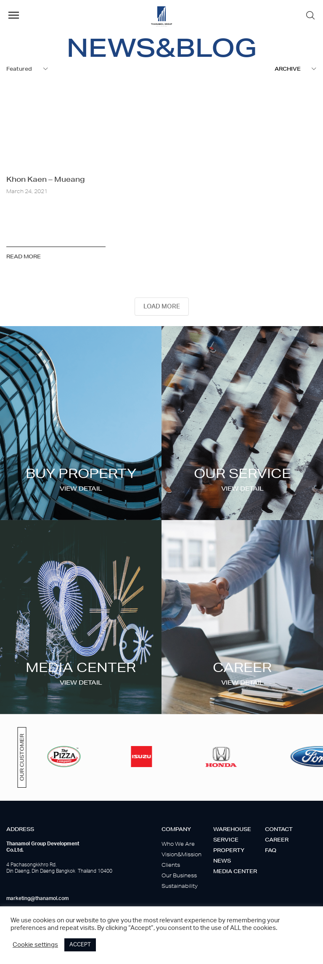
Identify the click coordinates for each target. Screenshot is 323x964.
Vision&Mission (181, 854)
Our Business (179, 875)
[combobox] (27, 69)
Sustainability (180, 886)
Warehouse (232, 829)
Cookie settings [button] (35, 945)
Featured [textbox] (19, 68)
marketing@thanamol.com (37, 898)
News (222, 860)
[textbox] (296, 69)
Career (277, 839)
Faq (270, 850)
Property (228, 850)
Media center (235, 871)
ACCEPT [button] (80, 945)
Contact (279, 829)
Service (225, 839)
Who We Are (178, 843)
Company (176, 829)
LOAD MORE (161, 306)
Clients (171, 864)
